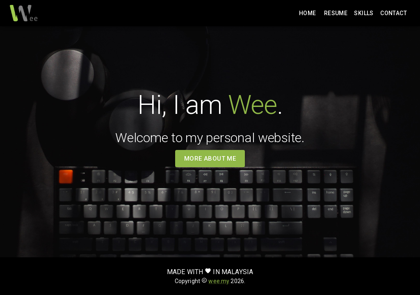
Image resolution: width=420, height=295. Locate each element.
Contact (393, 13)
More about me (210, 158)
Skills (364, 13)
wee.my (218, 281)
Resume (336, 13)
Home (307, 13)
